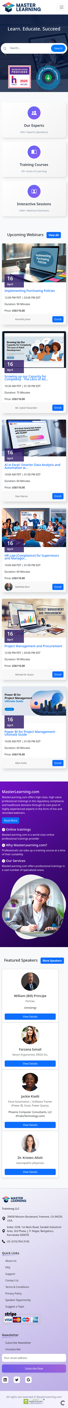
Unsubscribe (13, 1349)
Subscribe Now (34, 1368)
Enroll (57, 319)
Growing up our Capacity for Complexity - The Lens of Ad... (26, 377)
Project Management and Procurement (33, 646)
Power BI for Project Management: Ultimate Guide (30, 733)
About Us (10, 1261)
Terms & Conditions (17, 1287)
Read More (10, 820)
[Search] (25, 48)
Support (10, 1274)
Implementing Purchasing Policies (30, 290)
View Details (30, 1016)
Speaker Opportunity (18, 1300)
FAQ (7, 1267)
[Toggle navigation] (61, 7)
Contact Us (11, 1280)
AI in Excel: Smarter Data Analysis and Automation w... (32, 466)
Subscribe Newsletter (18, 1343)
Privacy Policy (13, 1293)
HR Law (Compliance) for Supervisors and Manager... (32, 557)
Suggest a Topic (14, 1306)
